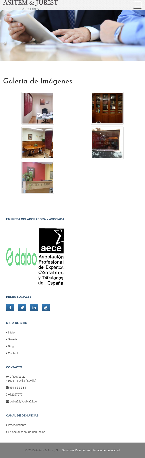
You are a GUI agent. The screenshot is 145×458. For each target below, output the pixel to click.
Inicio (10, 332)
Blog (10, 346)
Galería (11, 339)
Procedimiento (16, 425)
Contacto (12, 353)
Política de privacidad (106, 450)
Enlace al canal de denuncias (25, 432)
